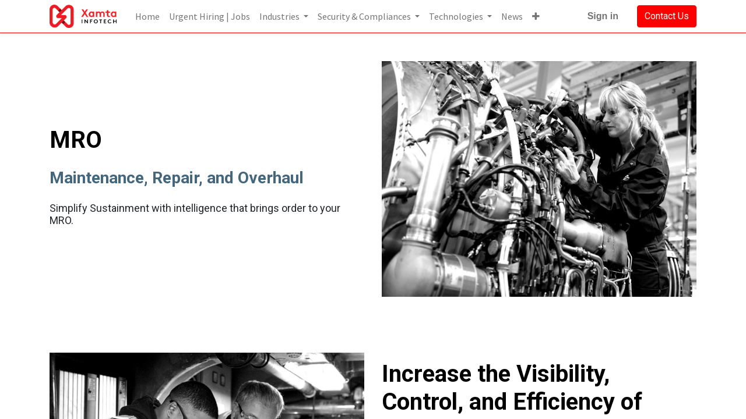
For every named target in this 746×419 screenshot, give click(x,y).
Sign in (602, 16)
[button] (535, 16)
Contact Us (667, 16)
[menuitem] (147, 16)
